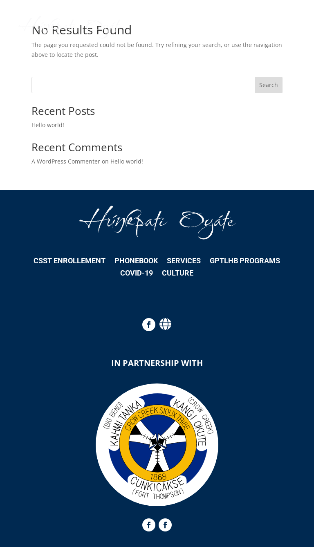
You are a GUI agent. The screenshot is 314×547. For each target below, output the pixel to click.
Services (184, 261)
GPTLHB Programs (245, 261)
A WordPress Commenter (65, 161)
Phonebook (136, 261)
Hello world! (47, 125)
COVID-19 (136, 273)
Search (268, 85)
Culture (177, 273)
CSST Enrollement (69, 261)
